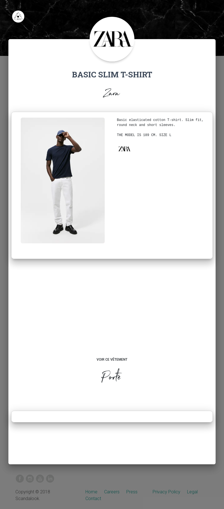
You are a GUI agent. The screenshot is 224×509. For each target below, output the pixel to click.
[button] (124, 149)
